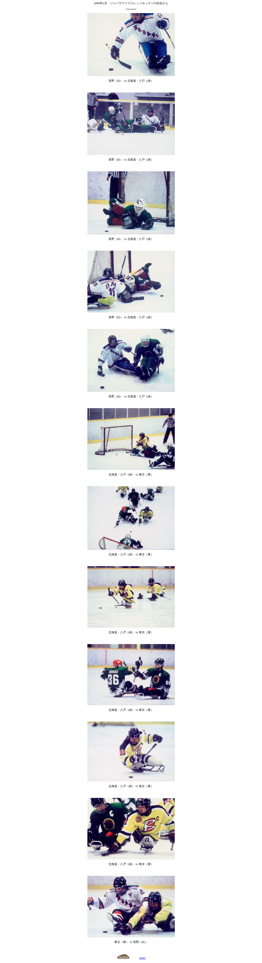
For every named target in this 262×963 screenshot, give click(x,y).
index (142, 958)
